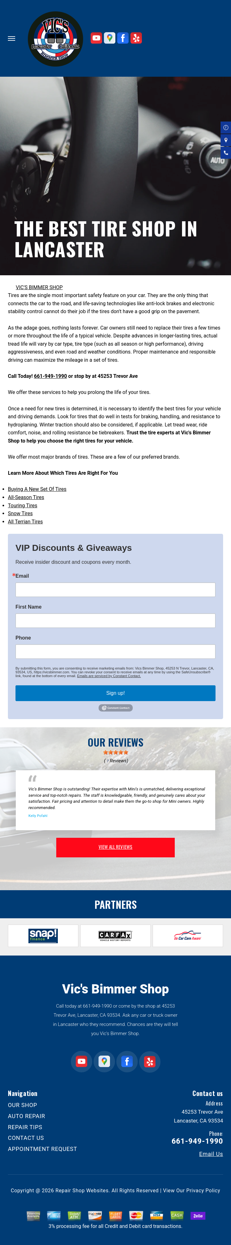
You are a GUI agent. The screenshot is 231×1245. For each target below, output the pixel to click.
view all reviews (115, 846)
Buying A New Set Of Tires (37, 489)
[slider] (115, 752)
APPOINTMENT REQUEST (42, 1149)
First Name (28, 607)
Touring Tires (22, 506)
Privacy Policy (203, 1191)
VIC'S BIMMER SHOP (39, 287)
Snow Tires (20, 513)
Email (22, 576)
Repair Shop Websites (82, 1191)
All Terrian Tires (25, 522)
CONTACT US (26, 1138)
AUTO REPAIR (26, 1116)
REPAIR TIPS (25, 1127)
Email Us (211, 1154)
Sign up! (115, 693)
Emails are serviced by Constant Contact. (109, 676)
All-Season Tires (26, 497)
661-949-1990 (50, 376)
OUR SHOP (22, 1105)
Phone (23, 637)
